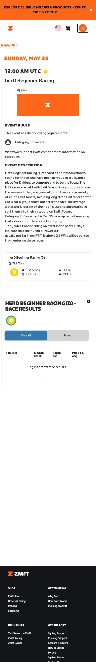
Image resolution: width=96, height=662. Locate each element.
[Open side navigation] (83, 28)
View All (9, 45)
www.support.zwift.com (30, 152)
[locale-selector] (58, 28)
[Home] (10, 28)
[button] (91, 10)
